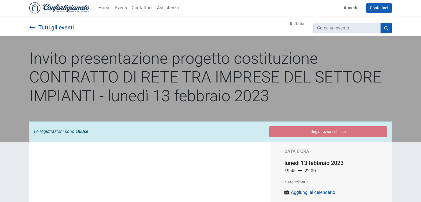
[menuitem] (104, 7)
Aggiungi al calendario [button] (313, 192)
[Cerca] (386, 28)
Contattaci (379, 8)
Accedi (350, 7)
